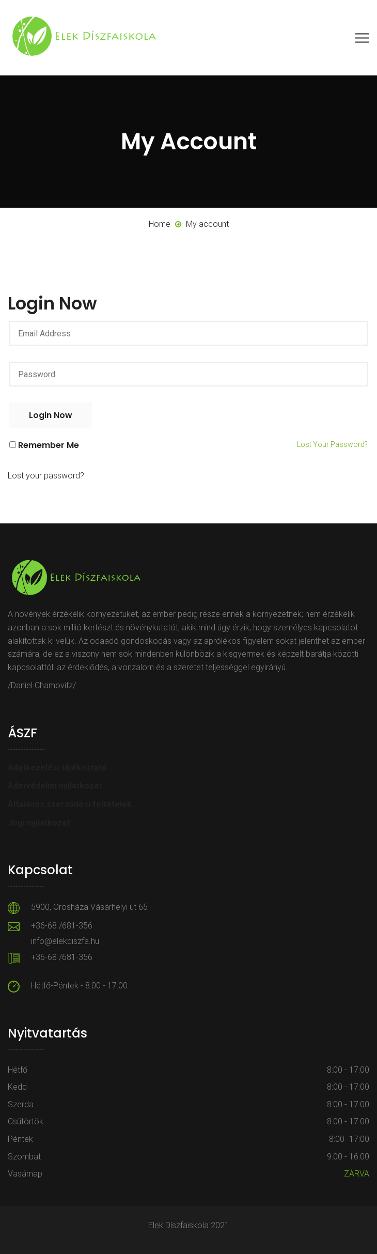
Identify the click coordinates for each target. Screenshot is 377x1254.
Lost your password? (332, 444)
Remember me (188, 445)
